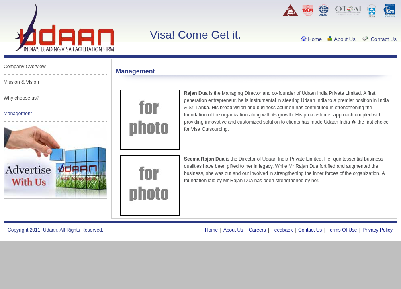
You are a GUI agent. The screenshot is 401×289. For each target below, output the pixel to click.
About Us (341, 39)
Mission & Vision (21, 82)
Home (311, 39)
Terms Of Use (342, 230)
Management (18, 113)
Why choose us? (21, 98)
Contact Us (379, 39)
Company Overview (25, 66)
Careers (257, 230)
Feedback (282, 230)
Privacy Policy (377, 230)
